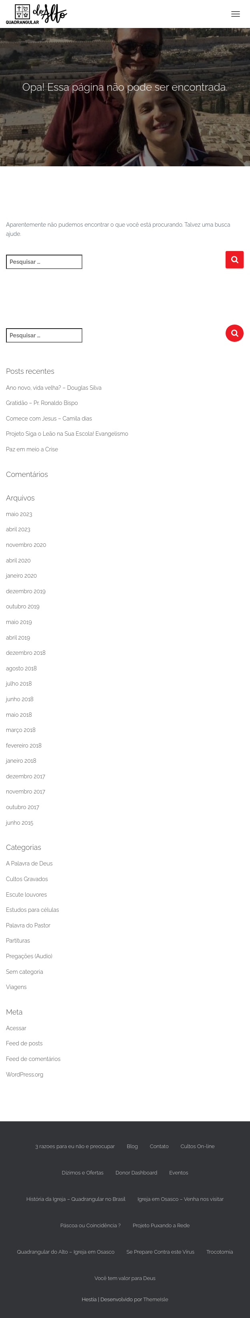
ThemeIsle (155, 1299)
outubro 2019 (23, 606)
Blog (132, 1146)
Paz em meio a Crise (32, 449)
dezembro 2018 (26, 653)
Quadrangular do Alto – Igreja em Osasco (66, 1252)
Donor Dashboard (136, 1173)
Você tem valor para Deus (125, 1278)
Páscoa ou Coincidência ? (90, 1225)
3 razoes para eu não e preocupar (75, 1146)
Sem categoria (24, 972)
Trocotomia (219, 1252)
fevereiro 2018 (24, 745)
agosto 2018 (21, 668)
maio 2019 (19, 622)
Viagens (16, 987)
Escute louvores (26, 894)
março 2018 (21, 730)
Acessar (16, 1028)
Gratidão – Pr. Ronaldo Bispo (42, 403)
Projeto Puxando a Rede (161, 1225)
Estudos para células (32, 910)
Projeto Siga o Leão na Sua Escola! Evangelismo (67, 434)
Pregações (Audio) (29, 956)
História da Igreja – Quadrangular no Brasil (76, 1199)
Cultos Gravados (27, 879)
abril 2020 (18, 560)
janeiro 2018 (21, 761)
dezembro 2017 (25, 776)
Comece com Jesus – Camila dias (49, 418)
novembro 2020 (26, 545)
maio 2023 (19, 514)
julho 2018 (19, 683)
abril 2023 (18, 529)
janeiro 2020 (21, 575)
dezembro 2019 (26, 591)
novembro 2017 (25, 791)
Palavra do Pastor (28, 925)
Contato (159, 1146)
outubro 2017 (22, 807)
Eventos (178, 1173)
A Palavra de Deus (29, 863)
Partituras (18, 940)
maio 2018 (19, 715)
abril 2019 (18, 637)
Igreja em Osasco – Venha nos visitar (181, 1199)
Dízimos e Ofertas (83, 1173)
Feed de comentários (33, 1059)
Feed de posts (24, 1043)
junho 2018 (20, 699)
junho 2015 (19, 823)
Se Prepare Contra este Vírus (160, 1252)
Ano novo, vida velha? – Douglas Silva (54, 388)
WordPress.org (24, 1074)
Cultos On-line (198, 1146)
